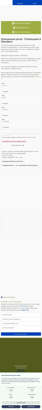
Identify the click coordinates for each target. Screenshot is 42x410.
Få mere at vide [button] (21, 402)
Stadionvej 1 (21, 370)
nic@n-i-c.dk (25, 310)
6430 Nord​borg (21, 372)
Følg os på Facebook (9, 297)
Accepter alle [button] (30, 406)
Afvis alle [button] (11, 406)
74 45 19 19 (22, 306)
